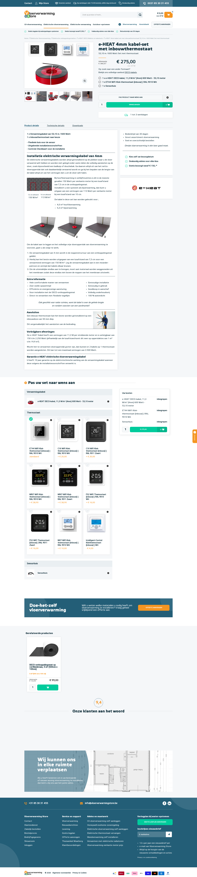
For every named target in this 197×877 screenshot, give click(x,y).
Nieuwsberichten (70, 822)
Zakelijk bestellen (32, 826)
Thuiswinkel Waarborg (72, 838)
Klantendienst (31, 822)
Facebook (164, 800)
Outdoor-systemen (101, 24)
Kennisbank (144, 24)
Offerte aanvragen (162, 24)
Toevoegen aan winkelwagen (47, 684)
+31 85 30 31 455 (38, 800)
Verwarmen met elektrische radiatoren (105, 838)
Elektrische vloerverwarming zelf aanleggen (107, 826)
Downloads (77, 126)
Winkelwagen (168, 14)
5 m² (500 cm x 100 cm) (37, 670)
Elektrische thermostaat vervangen (103, 830)
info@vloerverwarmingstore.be (101, 800)
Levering (66, 826)
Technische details (55, 126)
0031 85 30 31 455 (158, 3)
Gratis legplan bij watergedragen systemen (43, 31)
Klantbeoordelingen (71, 842)
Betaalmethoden (141, 869)
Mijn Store (44, 3)
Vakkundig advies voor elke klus (103, 31)
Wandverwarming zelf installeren (102, 834)
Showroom (29, 838)
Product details (31, 126)
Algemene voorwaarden (61, 869)
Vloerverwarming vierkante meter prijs (105, 842)
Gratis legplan (68, 830)
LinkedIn (169, 800)
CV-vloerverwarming (33, 24)
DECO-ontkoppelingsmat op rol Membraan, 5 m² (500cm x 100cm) (43, 664)
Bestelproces (30, 830)
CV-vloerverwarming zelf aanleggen (103, 818)
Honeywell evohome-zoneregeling (103, 822)
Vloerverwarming (130, 24)
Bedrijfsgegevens (32, 834)
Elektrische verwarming (80, 24)
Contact (28, 3)
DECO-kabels (131, 73)
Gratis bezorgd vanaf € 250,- (75, 31)
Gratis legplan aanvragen (155, 818)
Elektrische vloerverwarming (56, 24)
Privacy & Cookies (79, 869)
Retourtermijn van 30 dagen (130, 31)
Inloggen (28, 842)
